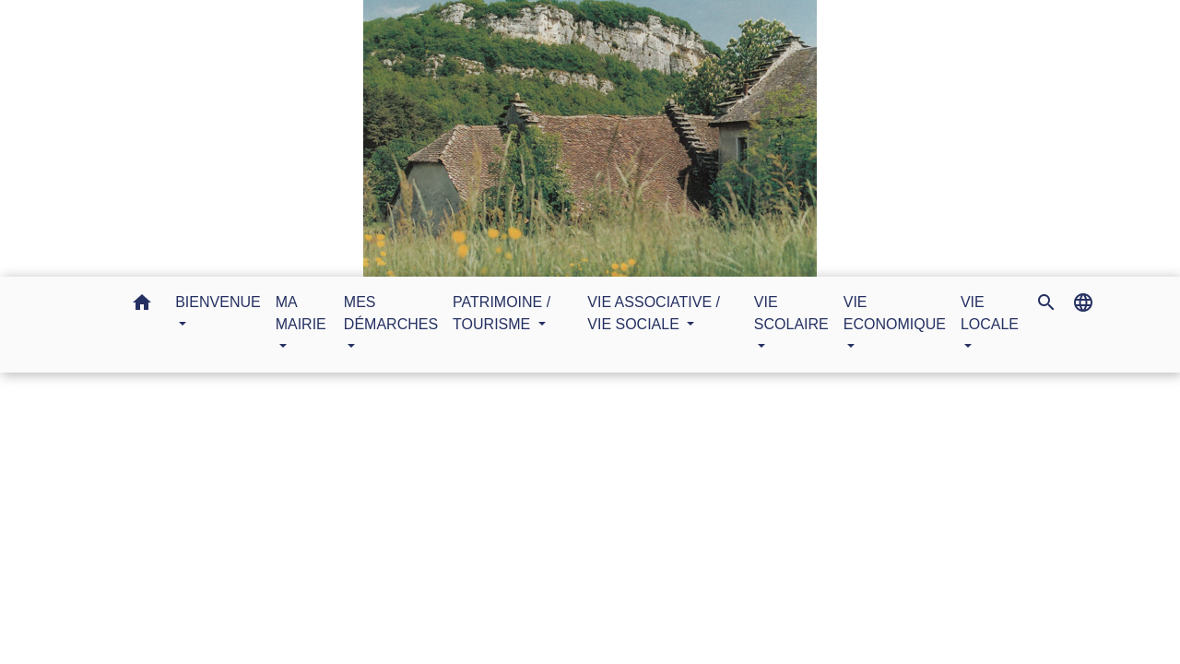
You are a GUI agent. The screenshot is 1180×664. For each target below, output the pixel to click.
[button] (142, 305)
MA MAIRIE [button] (301, 313)
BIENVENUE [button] (217, 302)
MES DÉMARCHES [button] (391, 313)
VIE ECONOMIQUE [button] (895, 313)
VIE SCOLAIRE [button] (791, 313)
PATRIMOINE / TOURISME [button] (501, 313)
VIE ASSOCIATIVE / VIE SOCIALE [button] (653, 313)
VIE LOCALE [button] (990, 313)
